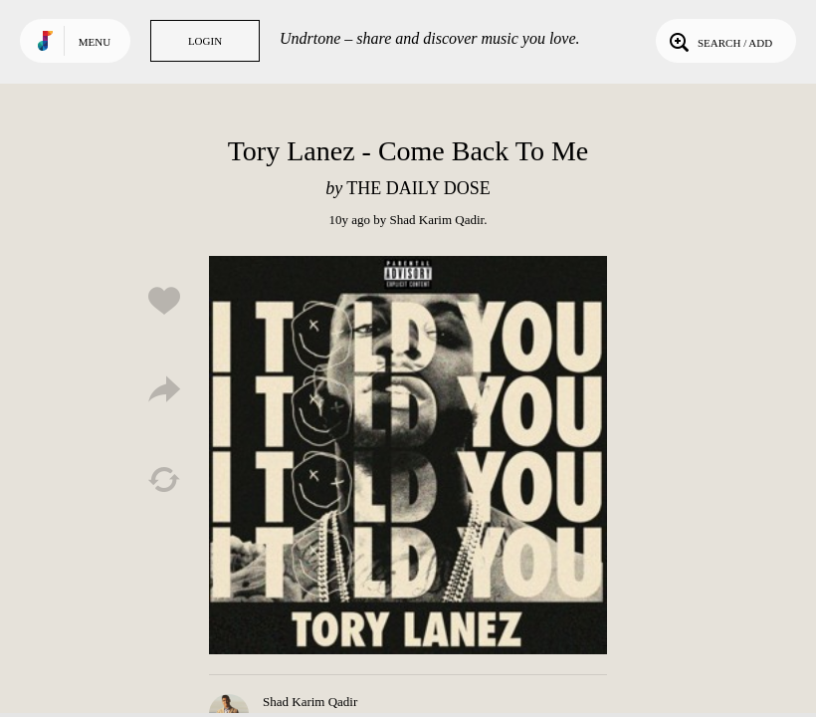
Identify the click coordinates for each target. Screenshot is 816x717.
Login (205, 41)
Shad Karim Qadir (437, 219)
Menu (94, 42)
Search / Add (719, 41)
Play (408, 455)
